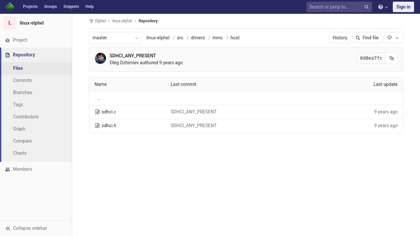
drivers (198, 37)
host (235, 37)
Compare (22, 141)
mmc (217, 37)
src (180, 37)
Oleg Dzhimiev (124, 62)
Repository (148, 21)
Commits (22, 80)
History (340, 37)
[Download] (393, 37)
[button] (36, 228)
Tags (18, 104)
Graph (19, 128)
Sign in (403, 7)
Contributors (26, 116)
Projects (30, 6)
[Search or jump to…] (340, 7)
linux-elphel (157, 37)
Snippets (71, 6)
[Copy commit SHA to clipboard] (392, 58)
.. (99, 98)
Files (18, 68)
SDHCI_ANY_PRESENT (133, 55)
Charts (20, 153)
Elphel (97, 20)
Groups (50, 6)
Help (90, 6)
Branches (22, 92)
